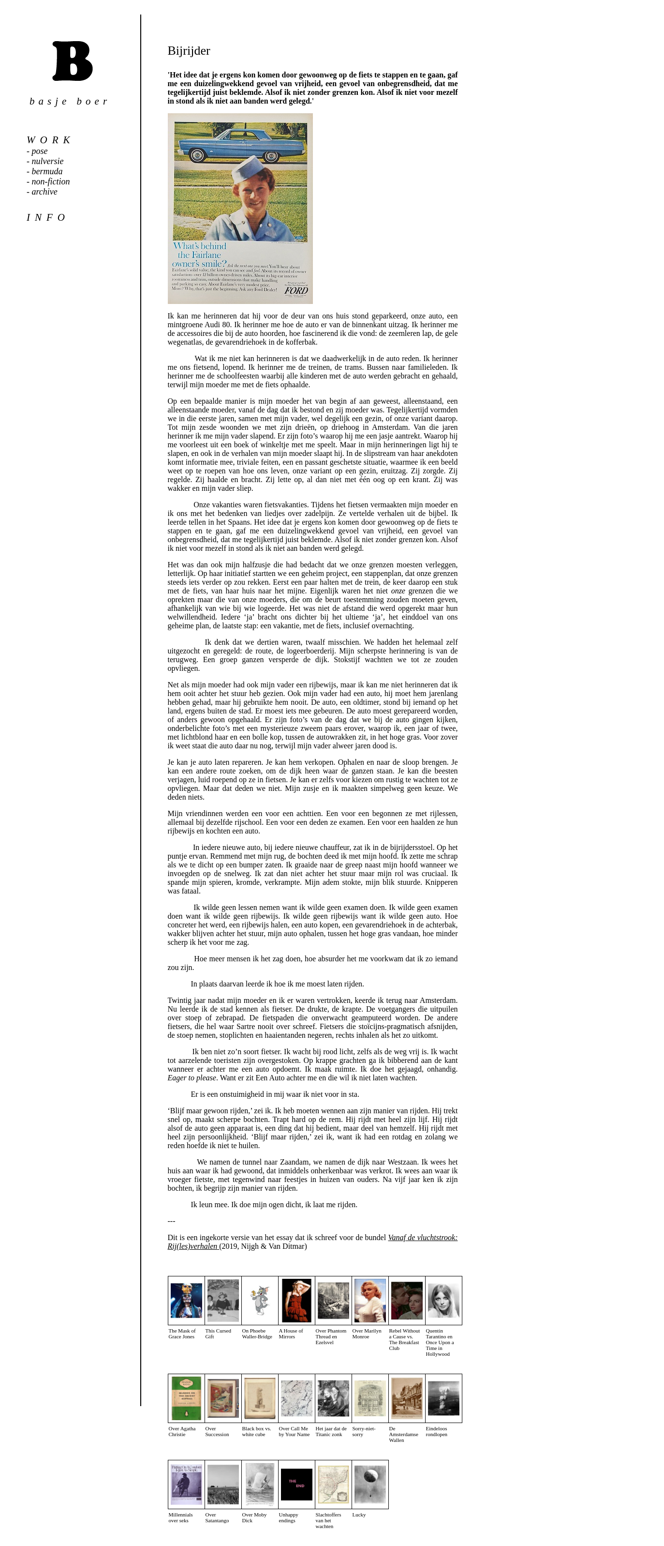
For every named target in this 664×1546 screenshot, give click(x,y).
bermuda (47, 171)
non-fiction (51, 181)
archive (45, 192)
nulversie (48, 161)
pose (40, 151)
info (48, 217)
